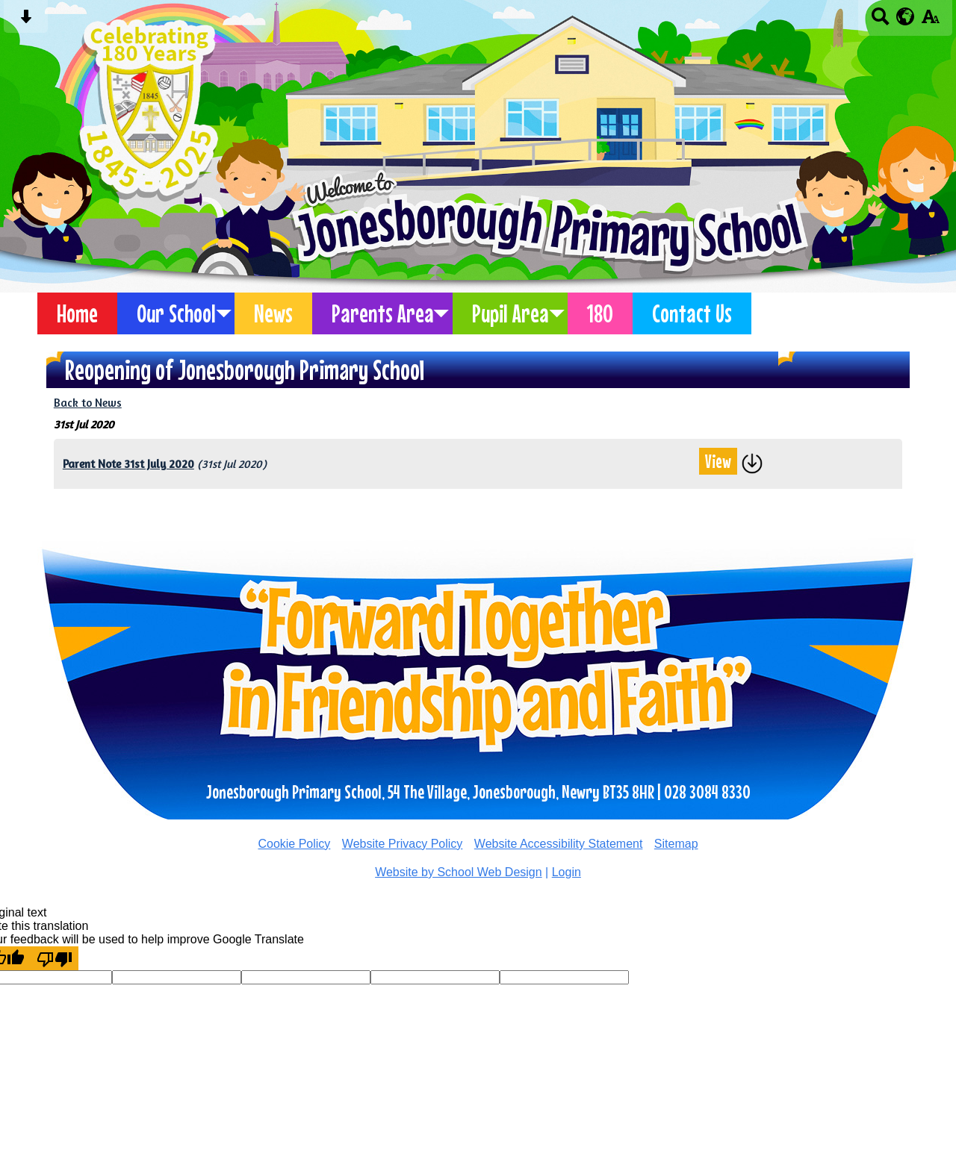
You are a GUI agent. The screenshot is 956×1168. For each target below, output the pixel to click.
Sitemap (676, 843)
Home (77, 313)
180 (600, 313)
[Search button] (880, 21)
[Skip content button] (26, 21)
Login (566, 872)
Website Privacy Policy (402, 843)
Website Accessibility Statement (558, 843)
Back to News (88, 403)
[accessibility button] (930, 21)
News (273, 313)
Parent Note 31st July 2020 (128, 464)
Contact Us (692, 313)
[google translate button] (905, 16)
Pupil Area (510, 313)
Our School (176, 313)
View (718, 461)
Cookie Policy (294, 843)
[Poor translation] (54, 958)
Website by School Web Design (458, 872)
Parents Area (383, 313)
